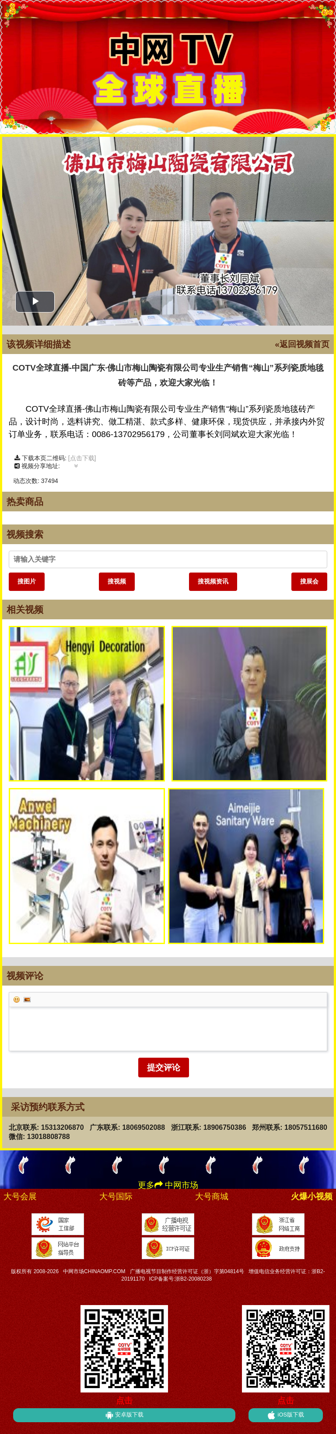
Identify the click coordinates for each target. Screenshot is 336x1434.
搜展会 (309, 581)
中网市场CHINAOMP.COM (94, 1271)
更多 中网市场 (168, 1185)
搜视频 (117, 581)
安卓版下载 (124, 1415)
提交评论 (163, 1067)
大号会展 (20, 1196)
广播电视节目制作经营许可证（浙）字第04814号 (187, 1271)
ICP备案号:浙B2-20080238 (180, 1279)
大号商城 (211, 1196)
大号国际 (116, 1196)
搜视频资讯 (213, 581)
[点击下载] (82, 458)
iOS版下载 (285, 1415)
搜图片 (27, 581)
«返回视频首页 (302, 344)
